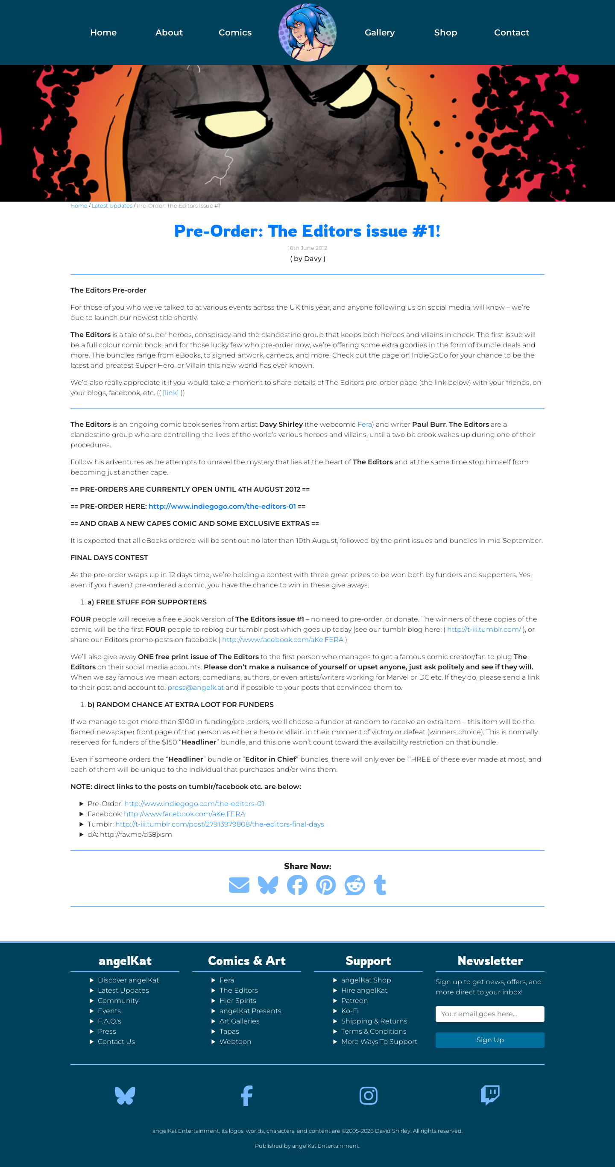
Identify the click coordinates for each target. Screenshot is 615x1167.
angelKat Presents (250, 1011)
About (169, 32)
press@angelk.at (195, 687)
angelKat (125, 960)
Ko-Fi (350, 1011)
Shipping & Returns (374, 1021)
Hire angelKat (364, 990)
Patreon (354, 1001)
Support (368, 960)
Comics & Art (247, 960)
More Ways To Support (379, 1042)
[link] (171, 393)
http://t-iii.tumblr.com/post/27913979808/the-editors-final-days (219, 824)
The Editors (239, 990)
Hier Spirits (238, 1001)
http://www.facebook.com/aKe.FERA (282, 640)
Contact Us (116, 1042)
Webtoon (236, 1042)
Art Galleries (240, 1021)
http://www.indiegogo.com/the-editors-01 (222, 506)
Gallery (380, 32)
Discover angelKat (128, 980)
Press (107, 1031)
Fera (364, 424)
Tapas (229, 1031)
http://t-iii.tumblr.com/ (484, 629)
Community (118, 1001)
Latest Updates (112, 205)
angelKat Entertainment (325, 1146)
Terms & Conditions (374, 1031)
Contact (511, 32)
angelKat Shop (366, 980)
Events (109, 1011)
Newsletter (490, 960)
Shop (445, 32)
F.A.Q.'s (109, 1021)
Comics (235, 32)
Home (103, 32)
